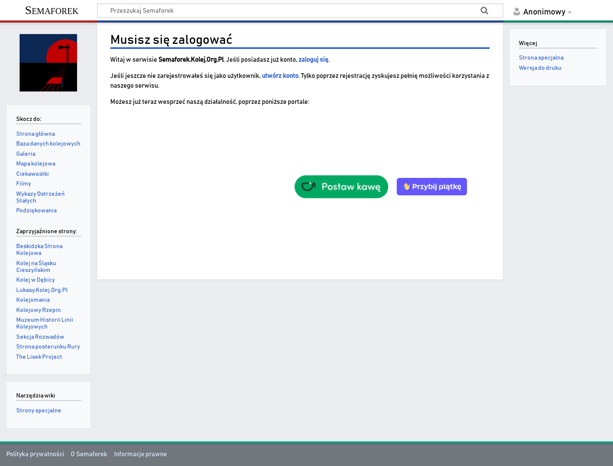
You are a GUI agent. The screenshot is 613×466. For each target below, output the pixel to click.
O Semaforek (89, 454)
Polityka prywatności (35, 454)
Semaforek (52, 10)
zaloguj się (313, 60)
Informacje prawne (140, 454)
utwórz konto (280, 76)
